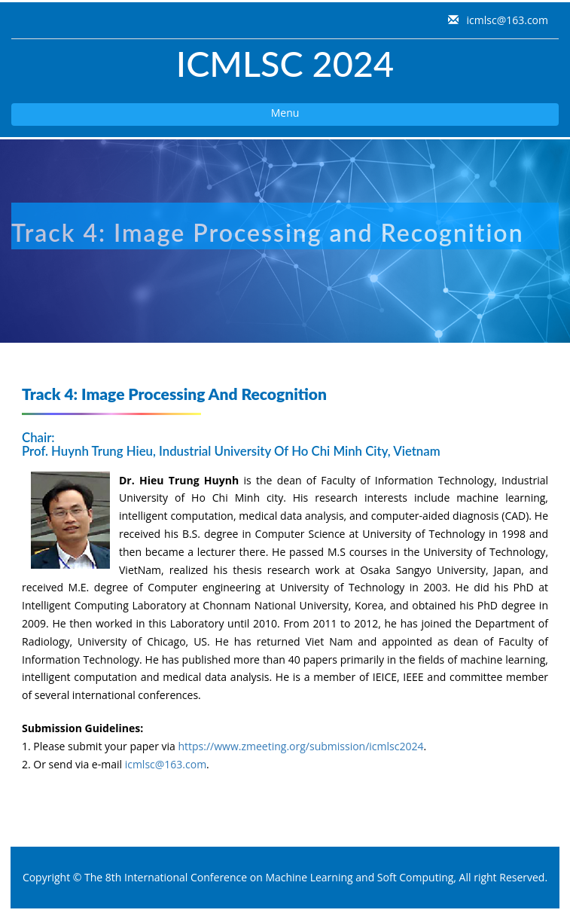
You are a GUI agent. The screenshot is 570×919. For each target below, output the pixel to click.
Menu (155, 115)
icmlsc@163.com (506, 20)
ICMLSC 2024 (285, 63)
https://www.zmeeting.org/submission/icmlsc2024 (300, 746)
